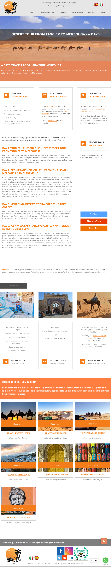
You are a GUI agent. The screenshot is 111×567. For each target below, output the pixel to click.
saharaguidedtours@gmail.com (54, 542)
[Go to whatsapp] (105, 560)
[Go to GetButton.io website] (105, 564)
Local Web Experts (77, 564)
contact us (52, 121)
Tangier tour (52, 107)
